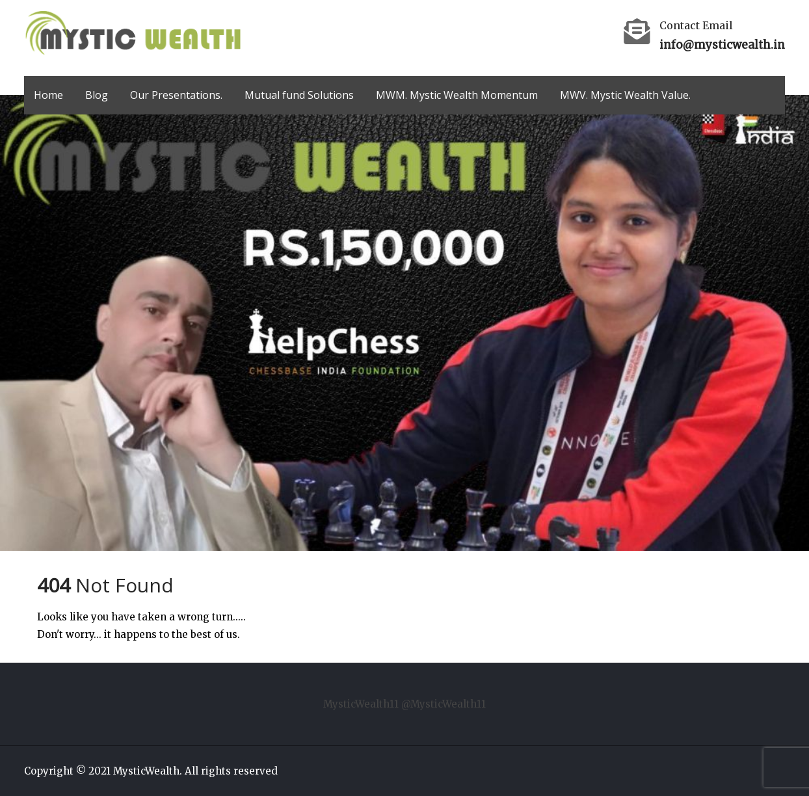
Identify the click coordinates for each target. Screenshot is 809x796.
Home (48, 95)
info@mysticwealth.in (722, 45)
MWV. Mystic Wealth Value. (625, 95)
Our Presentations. (176, 95)
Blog (96, 95)
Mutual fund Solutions (299, 95)
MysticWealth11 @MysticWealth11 (404, 704)
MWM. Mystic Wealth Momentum (457, 95)
